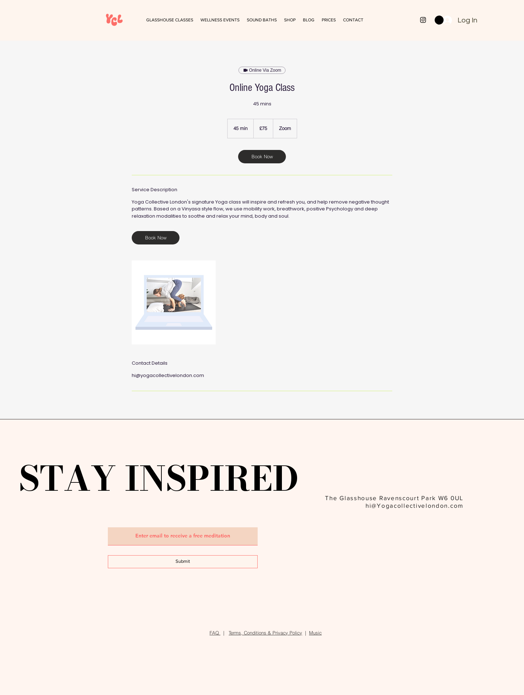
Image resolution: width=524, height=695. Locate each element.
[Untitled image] (174, 302)
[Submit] (183, 561)
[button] (261, 20)
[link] (262, 156)
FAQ (215, 633)
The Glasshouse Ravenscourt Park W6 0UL (394, 497)
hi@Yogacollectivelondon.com (414, 505)
